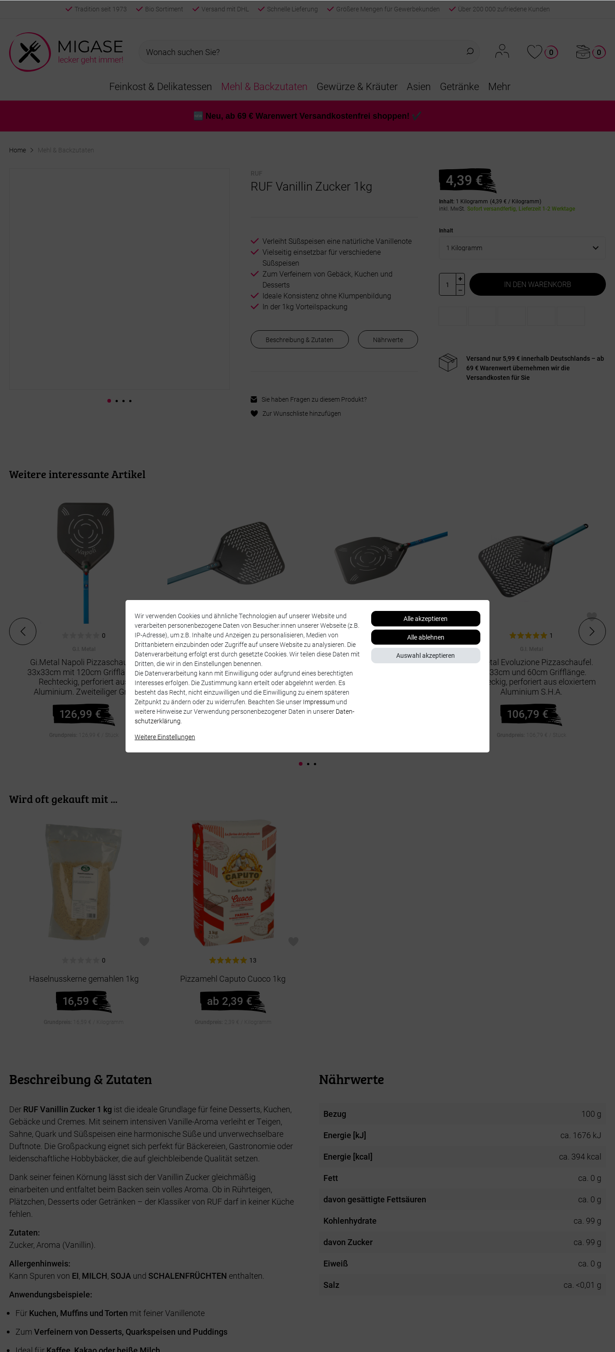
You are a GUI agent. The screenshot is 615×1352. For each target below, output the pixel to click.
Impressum (319, 701)
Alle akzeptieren (425, 618)
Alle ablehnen (425, 637)
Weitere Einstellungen (165, 736)
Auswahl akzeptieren (425, 655)
